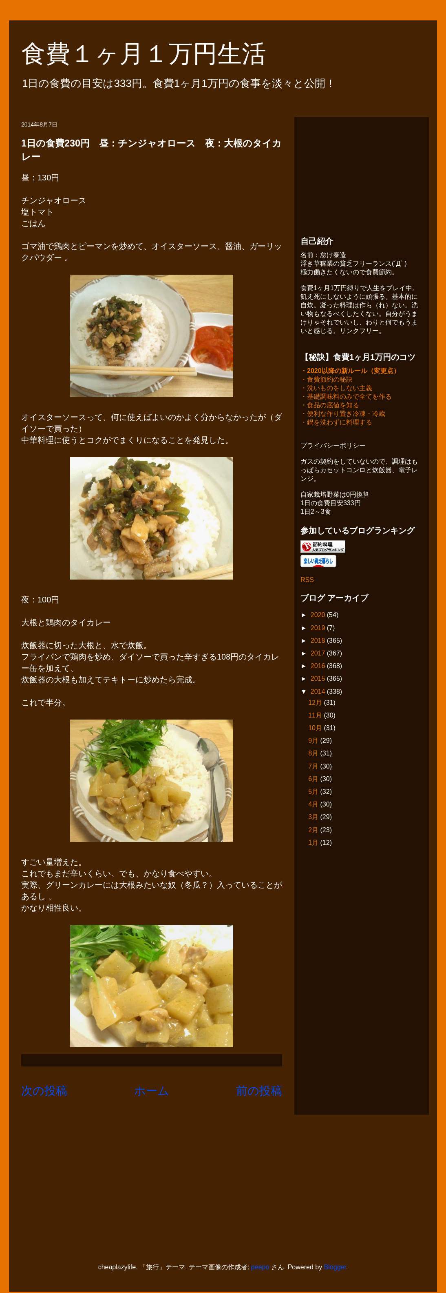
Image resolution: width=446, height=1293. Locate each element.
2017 (319, 654)
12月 (316, 703)
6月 (314, 779)
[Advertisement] (361, 174)
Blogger (335, 1267)
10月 (316, 728)
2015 (319, 679)
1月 (314, 843)
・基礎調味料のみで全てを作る (346, 397)
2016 (319, 666)
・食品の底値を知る (329, 405)
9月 (314, 741)
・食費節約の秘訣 (326, 380)
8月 (314, 754)
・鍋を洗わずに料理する (336, 423)
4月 (314, 805)
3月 (314, 817)
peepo (260, 1267)
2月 (314, 830)
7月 (314, 767)
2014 (319, 692)
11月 (316, 716)
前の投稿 (259, 1090)
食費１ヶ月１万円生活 (156, 53)
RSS (307, 580)
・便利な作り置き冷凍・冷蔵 (342, 414)
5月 (314, 792)
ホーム (151, 1090)
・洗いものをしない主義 (336, 388)
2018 (319, 641)
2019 (319, 628)
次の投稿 (44, 1090)
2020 (319, 615)
